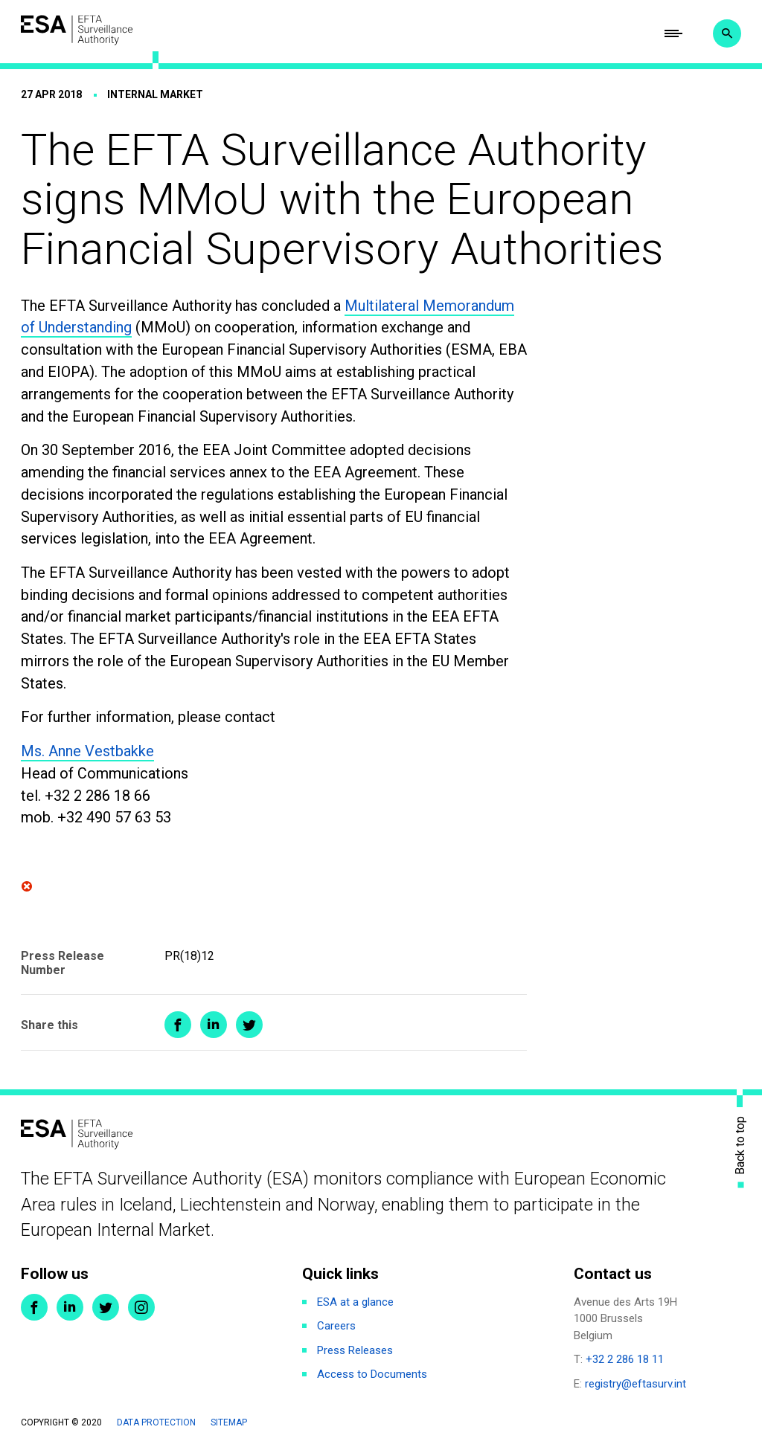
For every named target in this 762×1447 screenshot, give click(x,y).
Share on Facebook (177, 1024)
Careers (336, 1325)
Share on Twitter (249, 1024)
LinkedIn (70, 1307)
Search (727, 33)
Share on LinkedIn (213, 1024)
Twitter (105, 1307)
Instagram (141, 1307)
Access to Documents (372, 1374)
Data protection (156, 1422)
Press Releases (355, 1350)
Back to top (740, 1145)
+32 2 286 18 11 (625, 1359)
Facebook (34, 1307)
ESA (76, 30)
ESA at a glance (355, 1302)
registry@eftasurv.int (635, 1383)
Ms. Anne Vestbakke (87, 751)
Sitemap (229, 1422)
